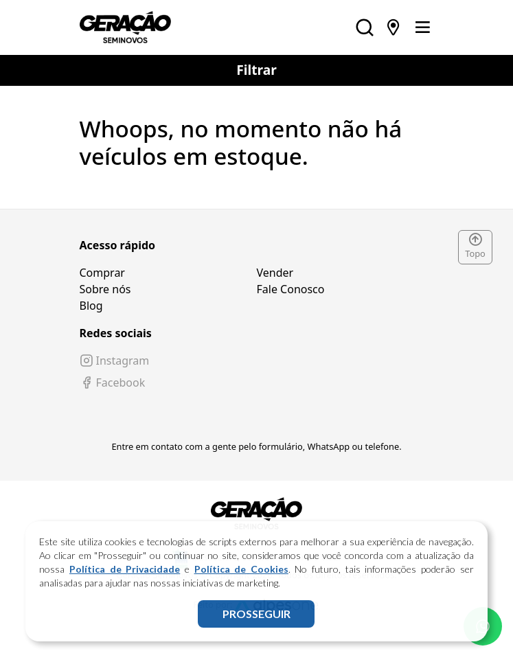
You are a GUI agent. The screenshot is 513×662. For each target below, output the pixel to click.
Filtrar (256, 69)
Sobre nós (105, 289)
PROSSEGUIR (256, 613)
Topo (475, 246)
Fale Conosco (291, 289)
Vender (275, 272)
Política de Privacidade (124, 569)
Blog (91, 305)
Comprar (102, 272)
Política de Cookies (241, 569)
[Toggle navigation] (422, 27)
